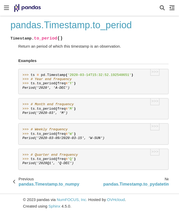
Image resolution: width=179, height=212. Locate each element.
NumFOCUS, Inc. (72, 199)
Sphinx (55, 206)
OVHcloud (116, 199)
